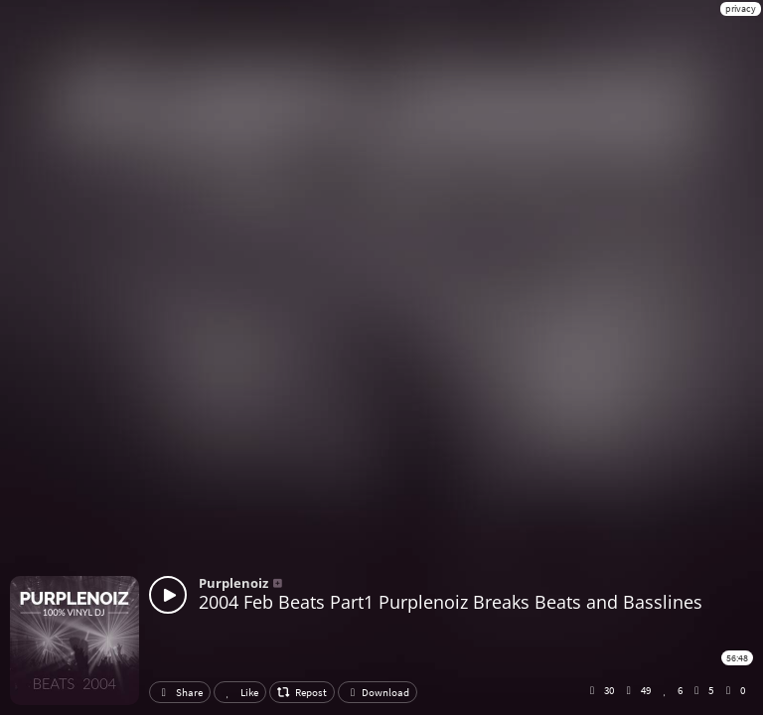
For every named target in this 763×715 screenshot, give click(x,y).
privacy (740, 8)
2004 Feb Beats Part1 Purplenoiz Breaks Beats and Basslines (450, 602)
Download (377, 692)
